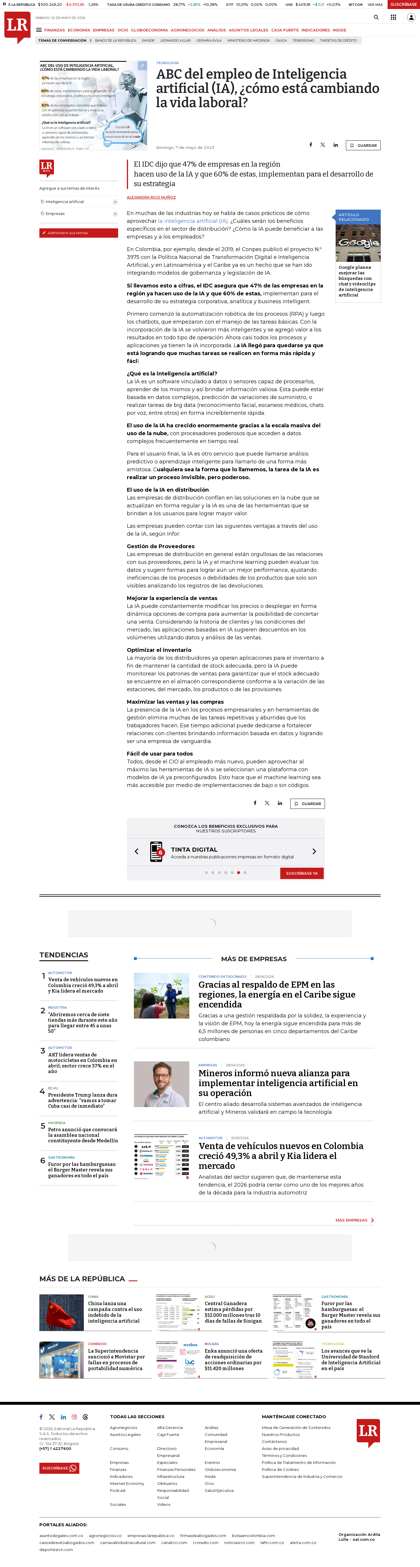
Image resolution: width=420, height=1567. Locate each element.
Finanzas (118, 1469)
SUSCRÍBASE (404, 4)
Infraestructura (170, 1476)
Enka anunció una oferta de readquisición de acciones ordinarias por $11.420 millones (234, 1359)
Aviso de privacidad (280, 1448)
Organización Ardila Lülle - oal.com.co (359, 1537)
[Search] (376, 17)
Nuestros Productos (281, 1434)
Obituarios (167, 1483)
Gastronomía (61, 1157)
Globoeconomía (220, 1469)
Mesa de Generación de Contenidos (296, 1427)
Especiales (167, 1462)
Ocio (209, 1483)
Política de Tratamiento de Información (299, 1462)
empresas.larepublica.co (150, 1535)
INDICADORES (316, 30)
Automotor (60, 973)
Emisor (148, 41)
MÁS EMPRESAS (352, 1220)
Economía (214, 1448)
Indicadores (121, 1476)
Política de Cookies (280, 1469)
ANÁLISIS (216, 30)
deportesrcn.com (56, 1549)
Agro (210, 1297)
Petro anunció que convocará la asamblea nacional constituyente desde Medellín (83, 1135)
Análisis (211, 1427)
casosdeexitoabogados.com (66, 1542)
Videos (163, 1504)
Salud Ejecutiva (219, 1490)
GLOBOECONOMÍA (149, 30)
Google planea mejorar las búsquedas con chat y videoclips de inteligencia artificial (357, 281)
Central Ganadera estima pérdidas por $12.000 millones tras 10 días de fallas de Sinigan (233, 1312)
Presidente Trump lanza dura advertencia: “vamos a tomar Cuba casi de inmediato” (83, 1100)
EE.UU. (53, 1088)
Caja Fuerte (168, 1434)
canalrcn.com (174, 1542)
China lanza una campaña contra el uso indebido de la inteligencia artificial (115, 1312)
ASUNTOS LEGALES (248, 30)
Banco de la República (115, 41)
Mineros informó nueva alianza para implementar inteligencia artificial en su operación (278, 1083)
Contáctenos (274, 1441)
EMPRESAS (104, 30)
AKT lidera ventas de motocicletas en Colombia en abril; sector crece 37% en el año (82, 1063)
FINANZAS (54, 30)
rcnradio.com (205, 1542)
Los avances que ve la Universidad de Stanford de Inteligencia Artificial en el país (351, 1359)
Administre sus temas (65, 232)
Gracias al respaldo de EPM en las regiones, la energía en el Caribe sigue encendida (277, 995)
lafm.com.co (272, 1542)
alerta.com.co (303, 1542)
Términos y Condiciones (284, 1455)
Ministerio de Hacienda (249, 41)
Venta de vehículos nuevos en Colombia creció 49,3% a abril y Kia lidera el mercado (83, 985)
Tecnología (332, 1344)
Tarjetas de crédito (338, 41)
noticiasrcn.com (239, 1542)
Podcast (118, 1490)
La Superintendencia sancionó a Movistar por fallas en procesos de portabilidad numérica (116, 1359)
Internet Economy (127, 1483)
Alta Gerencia (170, 1427)
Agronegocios (123, 1427)
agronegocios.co (105, 1535)
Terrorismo (303, 41)
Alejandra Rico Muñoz (151, 197)
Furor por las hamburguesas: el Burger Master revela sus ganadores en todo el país (82, 1170)
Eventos (212, 1462)
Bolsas (212, 1344)
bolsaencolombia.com (253, 1535)
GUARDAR (363, 145)
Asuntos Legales (125, 1434)
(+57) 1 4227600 (55, 1448)
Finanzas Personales (176, 1469)
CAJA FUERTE (285, 30)
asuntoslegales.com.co (61, 1535)
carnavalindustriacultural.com (127, 1542)
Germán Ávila (209, 41)
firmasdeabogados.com (203, 1535)
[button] (135, 852)
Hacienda (56, 1123)
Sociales (118, 1504)
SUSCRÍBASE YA (302, 873)
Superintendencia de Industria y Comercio (302, 1476)
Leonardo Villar (175, 41)
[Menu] (39, 30)
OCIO (123, 30)
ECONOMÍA (79, 30)
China (93, 1297)
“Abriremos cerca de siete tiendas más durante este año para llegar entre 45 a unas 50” (83, 1023)
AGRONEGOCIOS (187, 30)
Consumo (119, 1448)
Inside (210, 1476)
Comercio (97, 1344)
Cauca (281, 41)
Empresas (119, 1462)
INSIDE (339, 30)
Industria (57, 1007)
